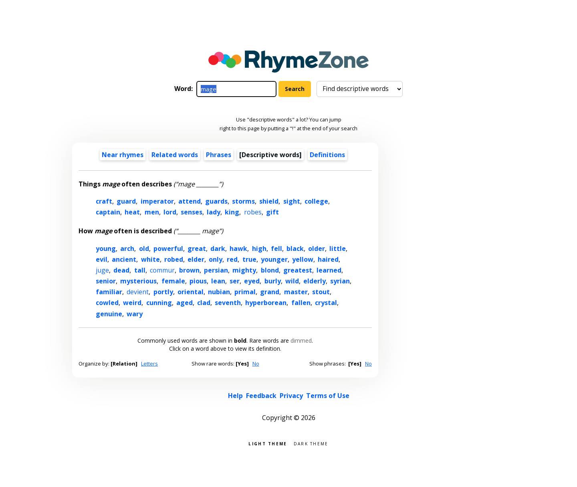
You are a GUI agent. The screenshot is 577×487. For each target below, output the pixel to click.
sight (291, 201)
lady (213, 212)
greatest (297, 270)
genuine (109, 313)
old (144, 248)
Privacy (291, 395)
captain (108, 212)
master (296, 291)
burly (272, 281)
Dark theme (311, 443)
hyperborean (265, 302)
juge (102, 270)
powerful (168, 248)
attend (189, 201)
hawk (238, 248)
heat (132, 212)
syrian (340, 281)
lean (218, 281)
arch (127, 248)
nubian (219, 291)
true (249, 259)
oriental (191, 291)
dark (217, 248)
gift (272, 212)
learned (329, 270)
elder (196, 259)
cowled (107, 302)
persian (216, 270)
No (255, 363)
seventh (228, 302)
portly (163, 291)
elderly (314, 281)
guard (126, 201)
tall (139, 270)
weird (132, 302)
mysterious (138, 281)
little (337, 248)
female (173, 281)
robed (173, 259)
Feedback (261, 395)
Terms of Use (327, 395)
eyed (252, 281)
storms (243, 201)
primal (245, 291)
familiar (109, 291)
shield (268, 201)
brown (189, 270)
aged (184, 302)
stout (321, 291)
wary (135, 313)
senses (191, 212)
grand (269, 291)
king (232, 212)
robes (253, 212)
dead (121, 270)
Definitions (327, 154)
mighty (244, 270)
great (197, 248)
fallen (301, 302)
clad (203, 302)
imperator (157, 201)
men (152, 212)
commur (162, 270)
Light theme (267, 443)
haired (328, 259)
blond (270, 270)
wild (292, 281)
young (106, 248)
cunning (159, 302)
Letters (149, 363)
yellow (302, 259)
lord (169, 212)
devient (138, 291)
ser (235, 281)
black (295, 248)
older (316, 248)
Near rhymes (122, 154)
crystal (326, 302)
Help (235, 395)
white (150, 259)
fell (276, 248)
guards (216, 201)
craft (104, 201)
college (316, 201)
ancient (124, 259)
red (232, 259)
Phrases (218, 154)
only (215, 259)
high (259, 248)
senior (106, 281)
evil (101, 259)
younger (274, 259)
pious (198, 281)
